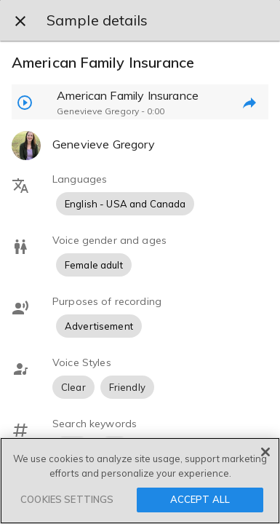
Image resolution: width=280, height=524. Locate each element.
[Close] (265, 452)
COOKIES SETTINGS (66, 499)
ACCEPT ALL (200, 499)
